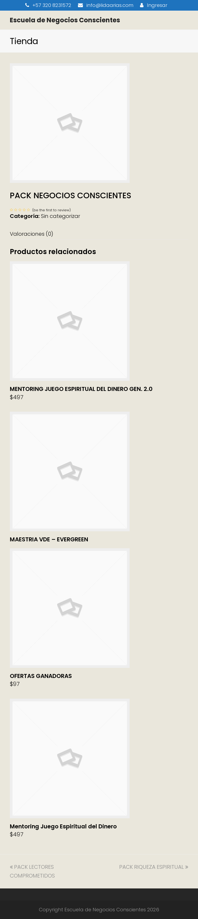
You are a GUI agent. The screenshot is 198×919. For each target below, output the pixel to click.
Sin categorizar (60, 216)
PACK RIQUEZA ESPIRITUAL (153, 867)
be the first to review (51, 210)
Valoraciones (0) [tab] (31, 234)
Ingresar (157, 5)
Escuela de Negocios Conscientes (65, 20)
